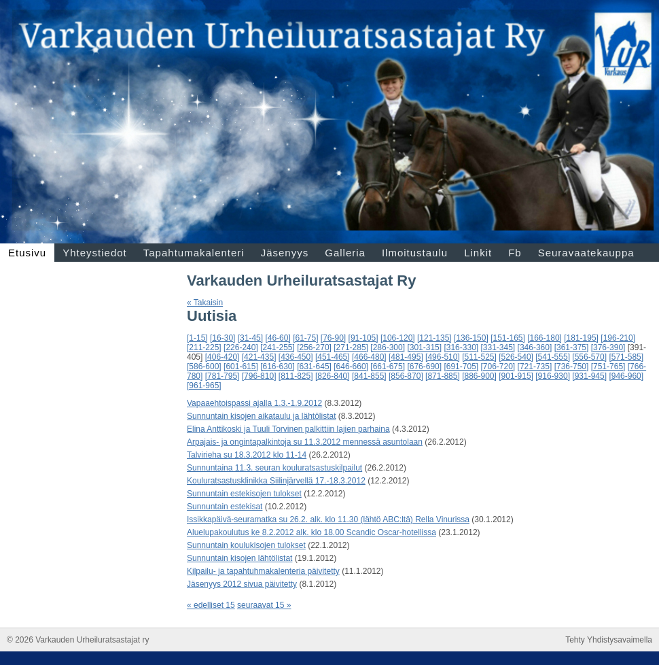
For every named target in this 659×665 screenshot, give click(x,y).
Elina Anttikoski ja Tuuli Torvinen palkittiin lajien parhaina (288, 429)
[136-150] (471, 338)
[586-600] (204, 366)
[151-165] (508, 338)
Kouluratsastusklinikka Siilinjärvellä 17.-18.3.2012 (276, 480)
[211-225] (204, 347)
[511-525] (479, 357)
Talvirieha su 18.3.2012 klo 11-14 (246, 455)
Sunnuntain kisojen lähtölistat (239, 558)
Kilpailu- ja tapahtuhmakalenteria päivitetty (263, 571)
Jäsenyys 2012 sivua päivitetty (242, 584)
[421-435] (259, 357)
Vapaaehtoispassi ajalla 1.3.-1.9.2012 (254, 403)
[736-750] (571, 366)
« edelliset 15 (211, 605)
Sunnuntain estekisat (224, 506)
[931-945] (589, 376)
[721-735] (535, 366)
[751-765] (608, 366)
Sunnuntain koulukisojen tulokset (246, 545)
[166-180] (544, 338)
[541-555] (552, 357)
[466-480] (369, 357)
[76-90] (333, 338)
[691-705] (461, 366)
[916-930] (552, 376)
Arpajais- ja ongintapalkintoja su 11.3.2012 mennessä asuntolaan (305, 442)
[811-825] (296, 376)
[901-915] (516, 376)
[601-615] (241, 366)
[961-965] (204, 385)
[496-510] (442, 357)
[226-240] (241, 347)
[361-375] (571, 347)
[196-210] (618, 338)
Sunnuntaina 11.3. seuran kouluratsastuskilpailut (274, 468)
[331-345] (498, 347)
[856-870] (406, 376)
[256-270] (314, 347)
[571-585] (626, 357)
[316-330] (461, 347)
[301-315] (424, 347)
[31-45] (250, 338)
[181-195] (581, 338)
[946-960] (626, 376)
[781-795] (222, 376)
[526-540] (516, 357)
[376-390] (608, 347)
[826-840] (332, 376)
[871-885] (442, 376)
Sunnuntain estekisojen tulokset (244, 493)
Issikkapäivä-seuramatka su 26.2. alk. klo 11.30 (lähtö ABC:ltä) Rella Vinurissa (328, 519)
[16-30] (222, 338)
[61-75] (305, 338)
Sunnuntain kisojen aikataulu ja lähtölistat (261, 416)
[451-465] (332, 357)
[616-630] (277, 366)
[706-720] (498, 366)
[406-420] (222, 357)
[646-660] (351, 366)
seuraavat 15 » (264, 605)
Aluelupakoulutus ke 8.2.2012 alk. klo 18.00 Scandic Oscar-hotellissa (311, 532)
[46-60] (277, 338)
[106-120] (397, 338)
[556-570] (589, 357)
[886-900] (479, 376)
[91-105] (363, 338)
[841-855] (369, 376)
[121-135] (434, 338)
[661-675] (387, 366)
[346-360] (535, 347)
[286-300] (387, 347)
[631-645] (314, 366)
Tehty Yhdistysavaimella (608, 640)
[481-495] (406, 357)
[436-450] (296, 357)
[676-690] (424, 366)
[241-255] (277, 347)
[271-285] (351, 347)
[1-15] (197, 338)
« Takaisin (205, 302)
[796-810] (259, 376)
